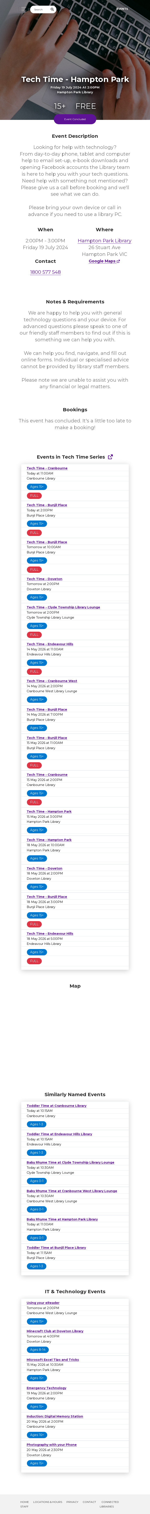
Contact (89, 1502)
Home (24, 1502)
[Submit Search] (52, 9)
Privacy (72, 1502)
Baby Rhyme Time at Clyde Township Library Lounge (70, 1162)
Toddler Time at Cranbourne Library (56, 1106)
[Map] (75, 1036)
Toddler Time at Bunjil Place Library (56, 1248)
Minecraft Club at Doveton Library (55, 1331)
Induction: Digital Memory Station (55, 1416)
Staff (24, 1506)
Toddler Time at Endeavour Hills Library (59, 1134)
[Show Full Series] (110, 457)
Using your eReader (43, 1303)
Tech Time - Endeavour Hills (50, 644)
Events (122, 8)
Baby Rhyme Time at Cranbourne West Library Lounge (72, 1191)
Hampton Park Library (104, 241)
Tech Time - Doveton (44, 579)
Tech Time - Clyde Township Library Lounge (63, 607)
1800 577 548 (45, 272)
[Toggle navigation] (23, 9)
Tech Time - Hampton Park (49, 811)
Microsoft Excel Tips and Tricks (53, 1360)
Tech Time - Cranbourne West (52, 681)
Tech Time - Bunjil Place (47, 505)
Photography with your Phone (52, 1445)
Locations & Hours (47, 1502)
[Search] (39, 9)
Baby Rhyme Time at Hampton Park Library (62, 1219)
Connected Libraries (109, 1504)
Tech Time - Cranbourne (47, 468)
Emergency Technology (46, 1388)
